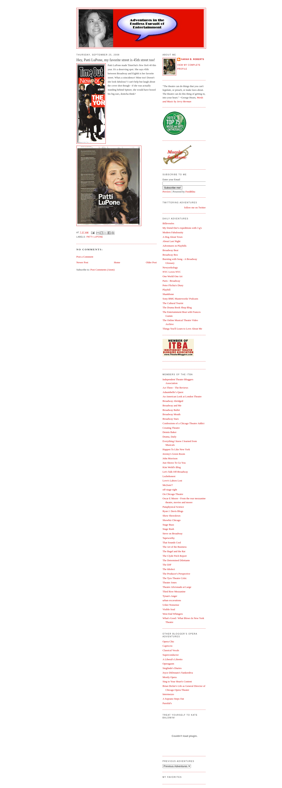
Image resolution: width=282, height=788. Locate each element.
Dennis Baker (169, 432)
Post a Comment (84, 256)
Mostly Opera (170, 677)
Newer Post (82, 262)
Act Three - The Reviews (175, 387)
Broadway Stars (171, 418)
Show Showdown (171, 515)
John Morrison (170, 458)
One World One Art (173, 276)
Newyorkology (170, 267)
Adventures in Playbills (174, 245)
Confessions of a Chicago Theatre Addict (183, 423)
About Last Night (171, 241)
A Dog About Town (173, 236)
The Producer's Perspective (176, 573)
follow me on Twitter (195, 207)
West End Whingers (173, 613)
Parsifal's (167, 703)
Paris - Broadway (171, 280)
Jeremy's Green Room (174, 453)
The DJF (167, 564)
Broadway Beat (170, 250)
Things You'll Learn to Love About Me (182, 328)
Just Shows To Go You (174, 462)
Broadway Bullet (171, 410)
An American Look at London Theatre (182, 396)
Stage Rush (168, 528)
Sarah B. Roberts (192, 59)
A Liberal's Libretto (173, 659)
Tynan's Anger (170, 596)
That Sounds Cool (172, 542)
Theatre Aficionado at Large (177, 587)
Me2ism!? (168, 485)
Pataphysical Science (173, 506)
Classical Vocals (171, 650)
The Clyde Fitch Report (175, 555)
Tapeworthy (169, 538)
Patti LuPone (95, 237)
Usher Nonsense (171, 604)
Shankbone (168, 294)
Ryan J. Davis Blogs (173, 511)
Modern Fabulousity (173, 232)
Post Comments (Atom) (102, 269)
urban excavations (172, 600)
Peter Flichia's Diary (173, 285)
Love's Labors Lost (172, 480)
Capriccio (168, 645)
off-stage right (170, 489)
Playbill (166, 289)
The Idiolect (169, 569)
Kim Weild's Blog (172, 467)
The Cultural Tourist (173, 303)
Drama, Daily (169, 436)
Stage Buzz (168, 524)
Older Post (151, 262)
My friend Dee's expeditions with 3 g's (182, 227)
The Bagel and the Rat (174, 551)
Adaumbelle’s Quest (173, 392)
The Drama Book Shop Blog (177, 307)
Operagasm (168, 663)
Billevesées (168, 223)
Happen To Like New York (176, 449)
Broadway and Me (172, 405)
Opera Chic (168, 641)
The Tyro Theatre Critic (175, 578)
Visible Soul (169, 609)
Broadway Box (170, 254)
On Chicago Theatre (173, 494)
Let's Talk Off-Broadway (175, 471)
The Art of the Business (175, 546)
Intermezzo (168, 694)
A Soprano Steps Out (173, 698)
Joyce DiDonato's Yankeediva (178, 672)
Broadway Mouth (171, 414)
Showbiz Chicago (172, 520)
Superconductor (171, 654)
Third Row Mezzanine (174, 591)
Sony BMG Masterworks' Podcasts (180, 298)
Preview (167, 191)
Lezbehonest (169, 476)
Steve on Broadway (173, 533)
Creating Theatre (171, 427)
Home (117, 262)
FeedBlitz (190, 191)
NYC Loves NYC (172, 271)
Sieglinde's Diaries (172, 668)
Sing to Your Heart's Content (177, 681)
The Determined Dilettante (176, 560)
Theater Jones (170, 582)
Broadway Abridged (173, 400)
